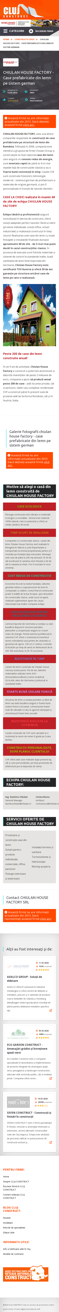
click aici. (29, 125)
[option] (29, 23)
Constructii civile (24, 39)
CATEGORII (13, 31)
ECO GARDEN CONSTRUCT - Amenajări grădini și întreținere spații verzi (27, 1046)
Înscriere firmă (41, 31)
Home (6, 39)
